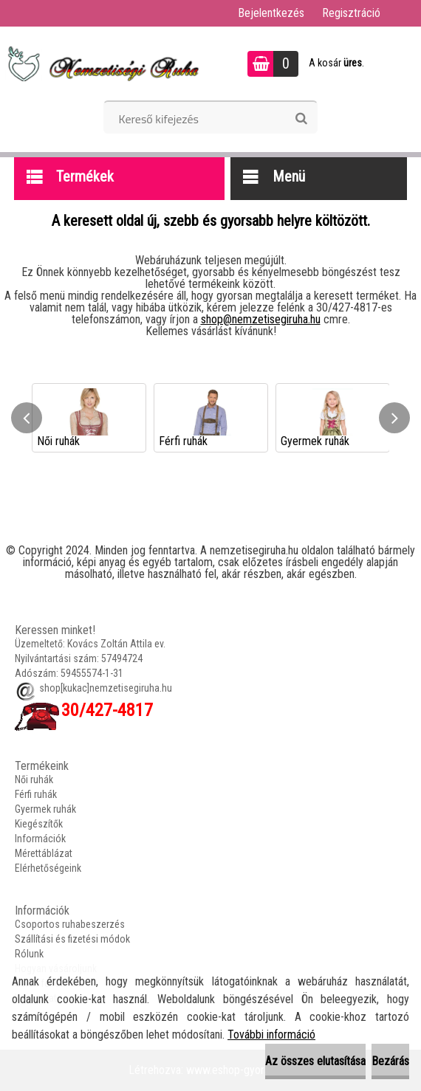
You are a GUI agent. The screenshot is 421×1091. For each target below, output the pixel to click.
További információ (271, 1035)
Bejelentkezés (271, 13)
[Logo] (101, 63)
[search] (301, 119)
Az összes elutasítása (315, 1061)
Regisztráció (351, 13)
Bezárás (390, 1061)
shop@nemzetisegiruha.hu (261, 319)
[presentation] (26, 417)
